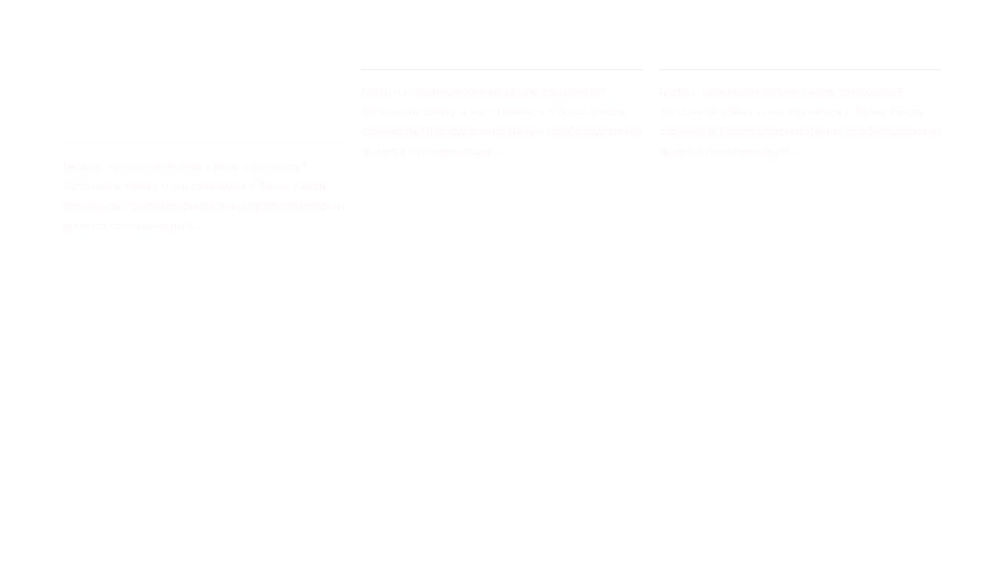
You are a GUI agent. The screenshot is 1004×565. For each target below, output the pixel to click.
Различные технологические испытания (179, 71)
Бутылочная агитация (799, 34)
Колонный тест (460, 34)
